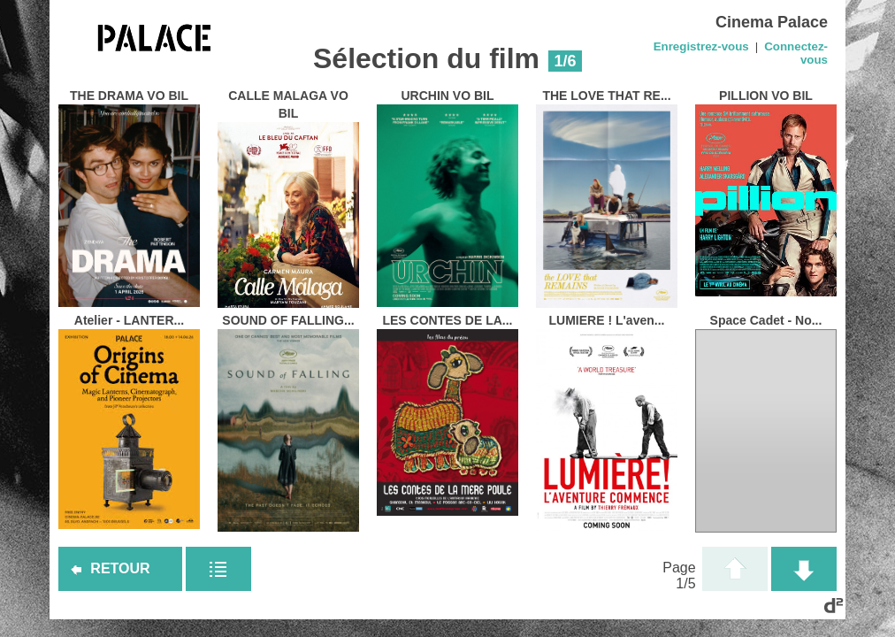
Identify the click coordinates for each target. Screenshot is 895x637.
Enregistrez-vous (701, 46)
